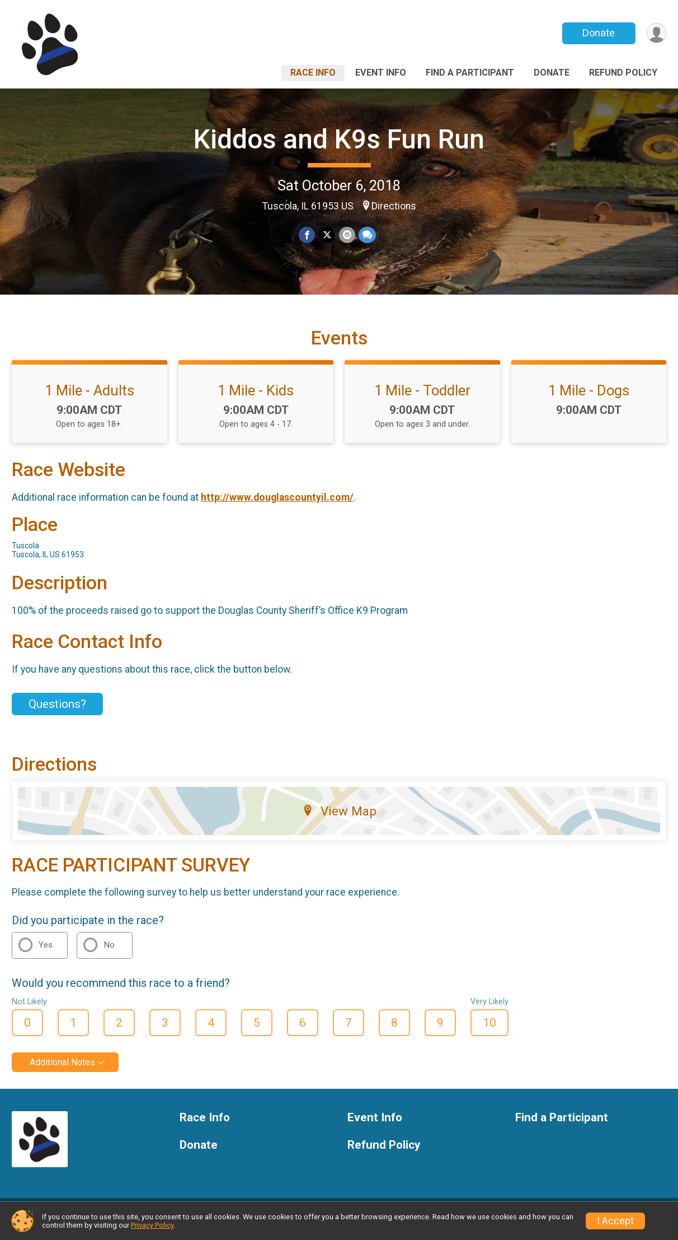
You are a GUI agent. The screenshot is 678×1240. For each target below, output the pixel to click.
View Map (339, 817)
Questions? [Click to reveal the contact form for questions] (57, 710)
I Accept (615, 1221)
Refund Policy (623, 72)
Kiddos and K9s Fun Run (339, 139)
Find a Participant (470, 72)
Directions (393, 206)
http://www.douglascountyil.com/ (277, 504)
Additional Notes (62, 1069)
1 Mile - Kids (256, 397)
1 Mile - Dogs (588, 397)
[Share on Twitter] (327, 235)
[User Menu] (656, 33)
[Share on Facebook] (307, 235)
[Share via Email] (346, 235)
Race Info (313, 72)
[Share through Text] (366, 235)
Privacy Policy (152, 1225)
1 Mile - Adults (89, 397)
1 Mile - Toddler (422, 397)
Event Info (380, 72)
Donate (598, 33)
